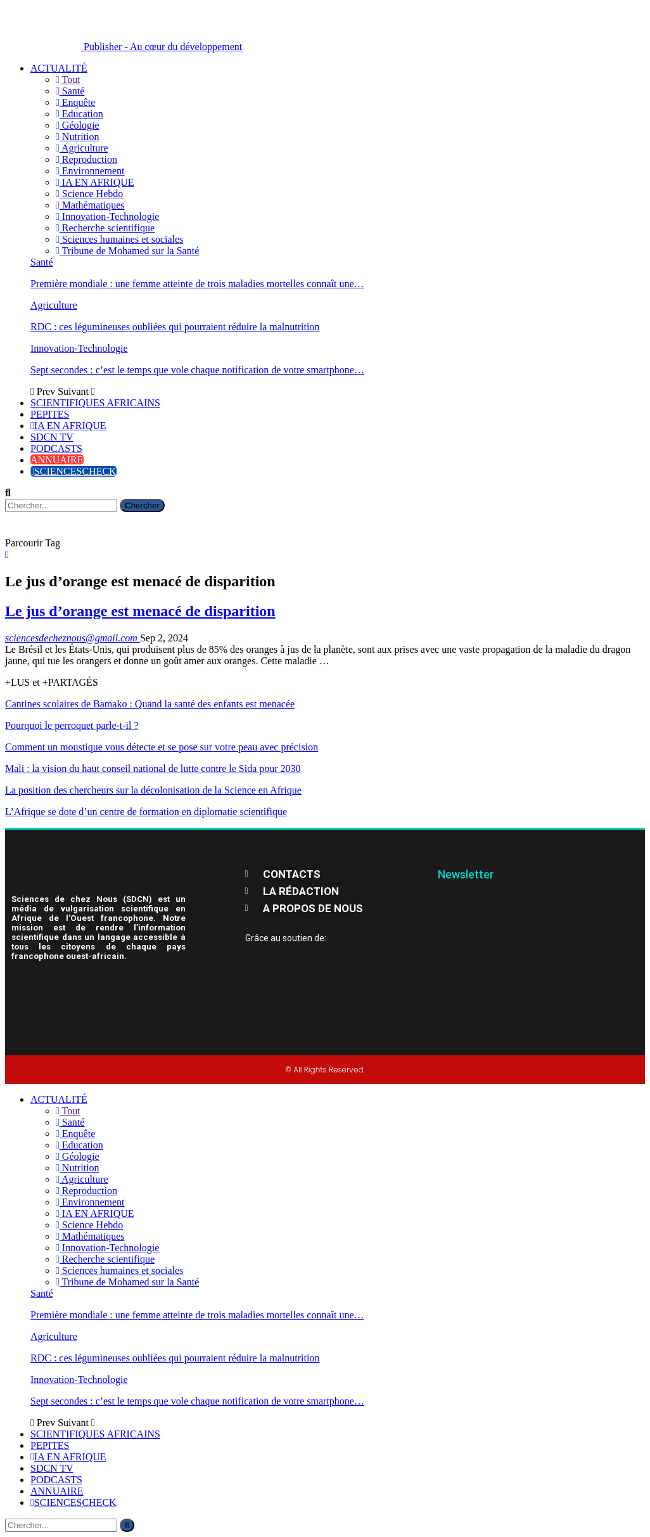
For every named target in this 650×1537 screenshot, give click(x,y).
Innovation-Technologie (107, 216)
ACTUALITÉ (58, 68)
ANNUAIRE (57, 459)
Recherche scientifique (105, 227)
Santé (70, 91)
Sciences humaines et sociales (119, 239)
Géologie (77, 125)
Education (79, 113)
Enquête (75, 102)
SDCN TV (51, 437)
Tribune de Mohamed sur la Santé (127, 250)
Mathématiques (90, 205)
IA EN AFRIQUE (95, 182)
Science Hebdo (89, 193)
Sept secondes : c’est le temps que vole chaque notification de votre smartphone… (197, 369)
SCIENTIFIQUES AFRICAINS (95, 402)
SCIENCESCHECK (73, 471)
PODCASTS (56, 448)
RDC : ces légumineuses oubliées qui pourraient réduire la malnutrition (174, 326)
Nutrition (77, 136)
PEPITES (49, 414)
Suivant (76, 391)
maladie (571, 649)
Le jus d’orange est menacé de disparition (140, 611)
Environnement (90, 170)
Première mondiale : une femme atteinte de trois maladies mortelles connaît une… (197, 283)
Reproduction (86, 159)
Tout (68, 79)
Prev (44, 391)
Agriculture (82, 148)
